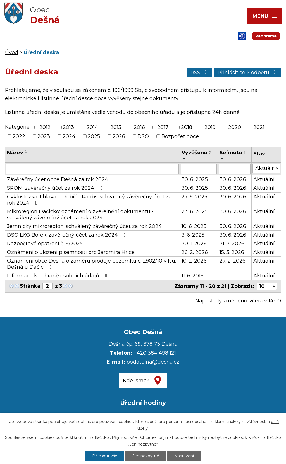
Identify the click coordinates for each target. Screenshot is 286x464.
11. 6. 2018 (193, 276)
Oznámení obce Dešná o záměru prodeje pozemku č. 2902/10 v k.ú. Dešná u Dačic (91, 264)
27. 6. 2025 (194, 197)
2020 (234, 127)
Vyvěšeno (197, 153)
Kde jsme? (136, 381)
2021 (258, 127)
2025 (94, 136)
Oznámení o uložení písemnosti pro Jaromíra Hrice (76, 252)
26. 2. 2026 (195, 252)
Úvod (11, 52)
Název (15, 153)
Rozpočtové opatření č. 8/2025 (50, 244)
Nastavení (184, 455)
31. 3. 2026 (232, 244)
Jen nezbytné (145, 455)
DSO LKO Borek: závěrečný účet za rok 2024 (67, 235)
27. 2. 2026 (233, 261)
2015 (115, 127)
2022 (19, 136)
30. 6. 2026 (233, 179)
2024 (69, 136)
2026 (119, 136)
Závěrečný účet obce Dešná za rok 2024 (62, 179)
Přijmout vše (104, 455)
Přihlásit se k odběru (248, 72)
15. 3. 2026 (232, 252)
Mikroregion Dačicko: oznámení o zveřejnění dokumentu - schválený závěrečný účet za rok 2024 (80, 214)
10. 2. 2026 (194, 261)
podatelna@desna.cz (153, 362)
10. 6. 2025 (194, 226)
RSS (199, 72)
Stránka (30, 286)
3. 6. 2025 (193, 235)
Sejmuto (233, 153)
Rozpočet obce (180, 136)
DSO (143, 136)
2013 (68, 127)
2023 (43, 136)
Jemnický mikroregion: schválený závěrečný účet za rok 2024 (89, 226)
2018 (186, 127)
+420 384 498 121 (155, 353)
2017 (162, 127)
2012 (45, 127)
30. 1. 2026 (194, 244)
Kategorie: (17, 127)
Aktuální (264, 179)
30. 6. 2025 (195, 179)
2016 (139, 127)
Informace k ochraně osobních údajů (58, 276)
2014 (92, 127)
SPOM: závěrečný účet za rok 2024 (55, 188)
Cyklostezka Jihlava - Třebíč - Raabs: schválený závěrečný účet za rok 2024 (89, 200)
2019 (210, 127)
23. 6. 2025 (195, 211)
